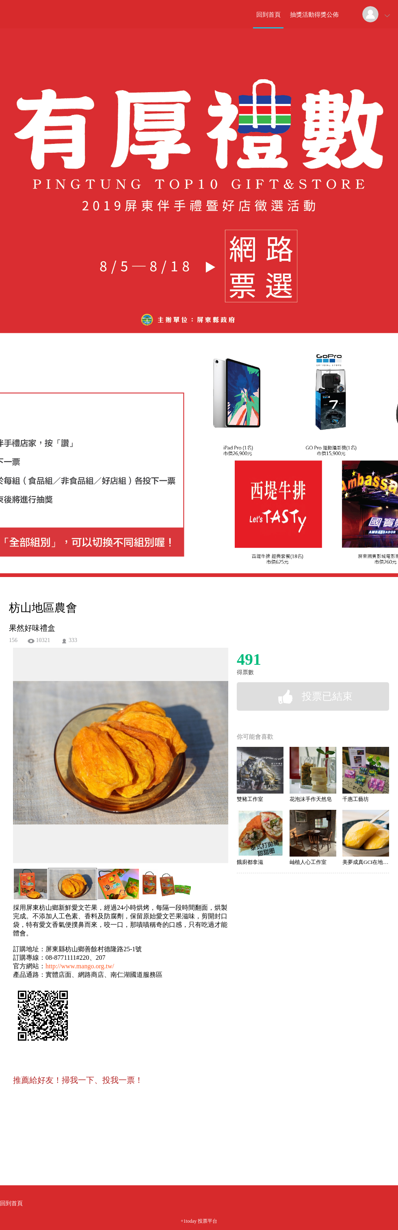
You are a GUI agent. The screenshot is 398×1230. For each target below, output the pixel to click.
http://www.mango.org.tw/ (79, 966)
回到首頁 (268, 14)
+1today (189, 1221)
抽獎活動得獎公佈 (314, 14)
